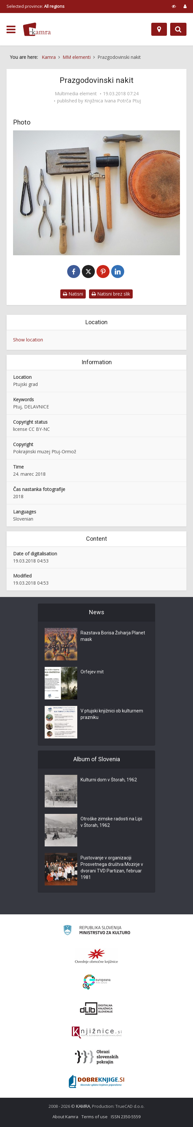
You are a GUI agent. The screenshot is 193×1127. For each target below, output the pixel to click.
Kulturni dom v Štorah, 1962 (109, 779)
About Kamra (65, 1117)
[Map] (159, 29)
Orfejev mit (92, 671)
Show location (28, 340)
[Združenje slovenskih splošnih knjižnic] (96, 1032)
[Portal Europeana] (97, 982)
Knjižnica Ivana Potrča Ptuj (112, 101)
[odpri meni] (11, 29)
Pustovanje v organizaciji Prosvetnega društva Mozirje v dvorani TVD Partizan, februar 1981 (112, 867)
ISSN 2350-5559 (126, 1117)
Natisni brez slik (111, 294)
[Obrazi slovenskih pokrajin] (97, 1057)
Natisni (73, 294)
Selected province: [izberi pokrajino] (36, 6)
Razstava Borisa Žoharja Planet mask (113, 636)
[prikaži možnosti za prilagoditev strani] (174, 6)
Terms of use (95, 1117)
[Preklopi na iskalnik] (178, 29)
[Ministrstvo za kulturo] (96, 931)
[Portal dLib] (96, 1008)
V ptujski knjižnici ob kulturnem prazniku (112, 714)
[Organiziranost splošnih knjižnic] (96, 956)
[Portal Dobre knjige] (96, 1081)
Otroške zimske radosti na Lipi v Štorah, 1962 (111, 822)
